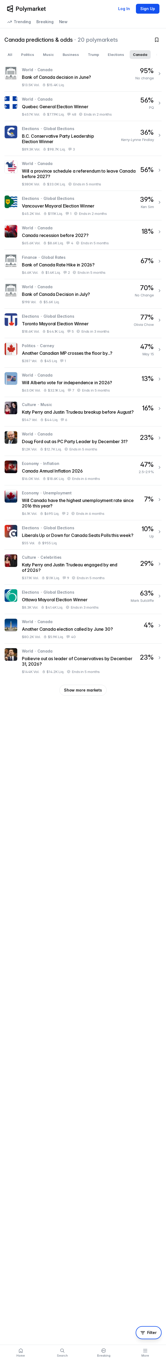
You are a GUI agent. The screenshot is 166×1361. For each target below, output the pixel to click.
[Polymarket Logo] (26, 8)
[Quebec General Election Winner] (83, 106)
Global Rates (53, 257)
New (63, 21)
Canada (45, 69)
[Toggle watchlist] (157, 40)
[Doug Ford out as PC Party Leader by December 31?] (83, 441)
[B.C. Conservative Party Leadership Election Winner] (83, 138)
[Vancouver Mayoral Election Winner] (83, 205)
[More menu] (145, 1353)
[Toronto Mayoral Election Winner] (83, 323)
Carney (47, 345)
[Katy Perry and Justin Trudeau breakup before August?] (83, 411)
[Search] (62, 1353)
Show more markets (83, 690)
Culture (29, 404)
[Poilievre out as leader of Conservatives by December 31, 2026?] (83, 661)
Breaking (44, 21)
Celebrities (51, 557)
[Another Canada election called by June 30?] (83, 628)
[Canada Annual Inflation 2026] (83, 470)
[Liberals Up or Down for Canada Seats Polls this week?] (83, 534)
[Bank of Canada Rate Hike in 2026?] (83, 264)
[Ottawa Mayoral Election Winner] (83, 599)
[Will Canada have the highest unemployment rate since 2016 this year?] (83, 502)
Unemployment (57, 493)
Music (46, 404)
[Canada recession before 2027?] (83, 235)
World (27, 69)
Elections (30, 128)
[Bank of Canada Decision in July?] (83, 293)
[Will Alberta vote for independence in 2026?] (83, 382)
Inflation (51, 463)
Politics (29, 345)
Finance (29, 257)
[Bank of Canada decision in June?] (83, 76)
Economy (30, 463)
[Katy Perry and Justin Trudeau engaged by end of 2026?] (83, 567)
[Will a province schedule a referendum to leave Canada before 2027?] (83, 173)
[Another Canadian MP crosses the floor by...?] (83, 352)
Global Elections (58, 128)
